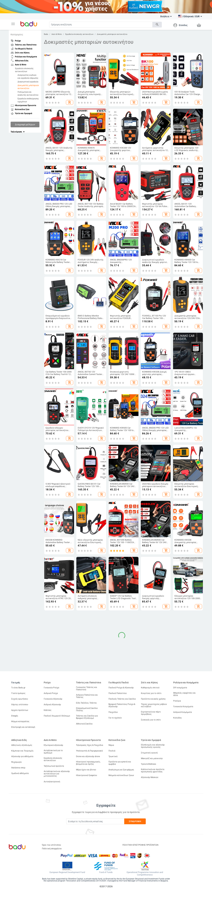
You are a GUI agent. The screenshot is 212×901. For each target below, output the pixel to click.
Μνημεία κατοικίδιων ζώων (121, 775)
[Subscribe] (95, 821)
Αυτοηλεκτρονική (52, 781)
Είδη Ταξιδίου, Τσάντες (86, 703)
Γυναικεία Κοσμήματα (183, 706)
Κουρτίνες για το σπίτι (151, 693)
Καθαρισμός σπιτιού (150, 687)
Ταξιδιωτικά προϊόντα (54, 766)
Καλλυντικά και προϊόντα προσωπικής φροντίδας (152, 770)
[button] (13, 24)
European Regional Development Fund (67, 872)
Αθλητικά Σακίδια (84, 724)
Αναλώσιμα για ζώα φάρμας (121, 770)
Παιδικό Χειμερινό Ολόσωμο (57, 716)
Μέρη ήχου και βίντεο (86, 770)
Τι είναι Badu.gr (18, 687)
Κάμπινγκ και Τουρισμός (22, 751)
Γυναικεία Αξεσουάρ (53, 699)
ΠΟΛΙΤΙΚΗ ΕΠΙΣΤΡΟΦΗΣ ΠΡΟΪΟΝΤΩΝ (140, 845)
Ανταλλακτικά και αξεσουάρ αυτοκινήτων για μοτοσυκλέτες (57, 773)
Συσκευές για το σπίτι (151, 720)
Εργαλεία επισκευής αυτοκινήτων (24, 70)
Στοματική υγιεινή (149, 753)
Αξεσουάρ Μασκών (149, 777)
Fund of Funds (106, 872)
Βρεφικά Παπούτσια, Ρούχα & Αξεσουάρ (121, 705)
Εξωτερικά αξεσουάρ (53, 745)
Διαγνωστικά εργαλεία (28, 82)
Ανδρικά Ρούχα (51, 693)
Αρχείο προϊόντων (19, 710)
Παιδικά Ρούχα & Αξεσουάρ (121, 687)
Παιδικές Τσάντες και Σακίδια (122, 699)
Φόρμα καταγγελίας (20, 721)
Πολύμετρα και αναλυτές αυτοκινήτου (28, 93)
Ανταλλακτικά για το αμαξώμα (53, 751)
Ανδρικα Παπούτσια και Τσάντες (87, 696)
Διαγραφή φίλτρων (25, 124)
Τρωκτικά (112, 756)
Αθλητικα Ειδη (19, 740)
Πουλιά (111, 751)
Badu (46, 34)
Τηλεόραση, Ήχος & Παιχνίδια (89, 745)
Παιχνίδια (113, 712)
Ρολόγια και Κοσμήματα (185, 682)
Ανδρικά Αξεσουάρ (52, 704)
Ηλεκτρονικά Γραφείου (86, 775)
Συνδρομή (135, 821)
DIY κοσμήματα (180, 687)
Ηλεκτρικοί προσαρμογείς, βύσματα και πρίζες (88, 763)
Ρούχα (47, 682)
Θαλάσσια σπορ (18, 768)
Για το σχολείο (115, 718)
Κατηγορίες (17, 34)
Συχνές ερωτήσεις (19, 699)
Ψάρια (111, 745)
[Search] (101, 25)
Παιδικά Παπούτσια (117, 693)
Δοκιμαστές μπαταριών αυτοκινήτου (28, 87)
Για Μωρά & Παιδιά (118, 682)
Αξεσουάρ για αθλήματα (22, 756)
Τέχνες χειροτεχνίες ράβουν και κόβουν (154, 705)
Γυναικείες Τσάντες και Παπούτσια (86, 688)
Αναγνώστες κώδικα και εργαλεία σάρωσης (28, 76)
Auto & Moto (57, 34)
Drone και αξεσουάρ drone (88, 756)
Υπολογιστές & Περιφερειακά (89, 751)
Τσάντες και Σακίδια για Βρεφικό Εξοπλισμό (87, 717)
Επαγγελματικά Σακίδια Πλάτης (87, 709)
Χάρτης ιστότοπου (19, 704)
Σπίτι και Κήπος (149, 682)
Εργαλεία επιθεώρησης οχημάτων (28, 100)
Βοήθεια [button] (166, 16)
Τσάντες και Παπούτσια (88, 682)
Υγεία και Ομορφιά (151, 740)
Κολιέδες (177, 718)
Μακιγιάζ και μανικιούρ (152, 758)
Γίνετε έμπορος (18, 693)
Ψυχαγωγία (16, 762)
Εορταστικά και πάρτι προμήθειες (151, 713)
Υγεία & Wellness (148, 764)
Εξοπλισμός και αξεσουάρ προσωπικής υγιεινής (153, 746)
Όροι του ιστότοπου (51, 845)
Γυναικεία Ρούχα (51, 687)
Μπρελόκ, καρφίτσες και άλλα (184, 694)
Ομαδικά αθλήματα (20, 773)
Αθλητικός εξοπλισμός (21, 745)
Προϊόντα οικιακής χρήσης (153, 699)
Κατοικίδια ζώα (116, 740)
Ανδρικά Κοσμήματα (182, 712)
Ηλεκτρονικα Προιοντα (88, 740)
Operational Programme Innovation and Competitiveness (145, 873)
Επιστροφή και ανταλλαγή (23, 727)
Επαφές (14, 716)
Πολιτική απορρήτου (52, 848)
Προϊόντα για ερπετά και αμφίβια (119, 763)
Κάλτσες (47, 710)
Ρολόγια (177, 701)
